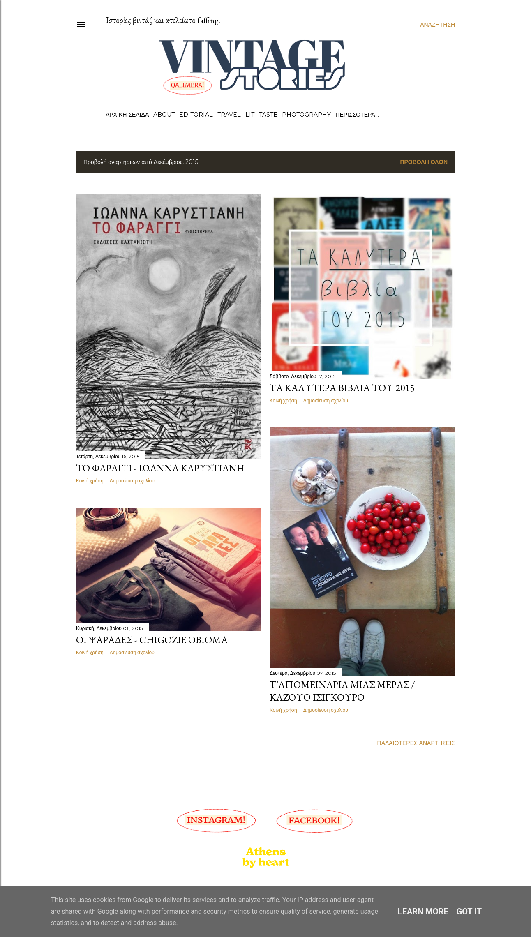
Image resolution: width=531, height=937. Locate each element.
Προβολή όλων (424, 162)
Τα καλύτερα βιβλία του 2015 (342, 387)
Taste (268, 114)
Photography (306, 114)
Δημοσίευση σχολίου (132, 481)
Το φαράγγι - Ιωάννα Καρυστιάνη (160, 468)
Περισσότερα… (357, 114)
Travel (229, 114)
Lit (249, 114)
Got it (469, 911)
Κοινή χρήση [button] (90, 481)
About (164, 114)
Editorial (196, 114)
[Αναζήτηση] (437, 25)
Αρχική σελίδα (127, 114)
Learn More (423, 911)
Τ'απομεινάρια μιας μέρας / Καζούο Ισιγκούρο (342, 691)
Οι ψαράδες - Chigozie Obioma (152, 639)
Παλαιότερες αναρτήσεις (416, 743)
